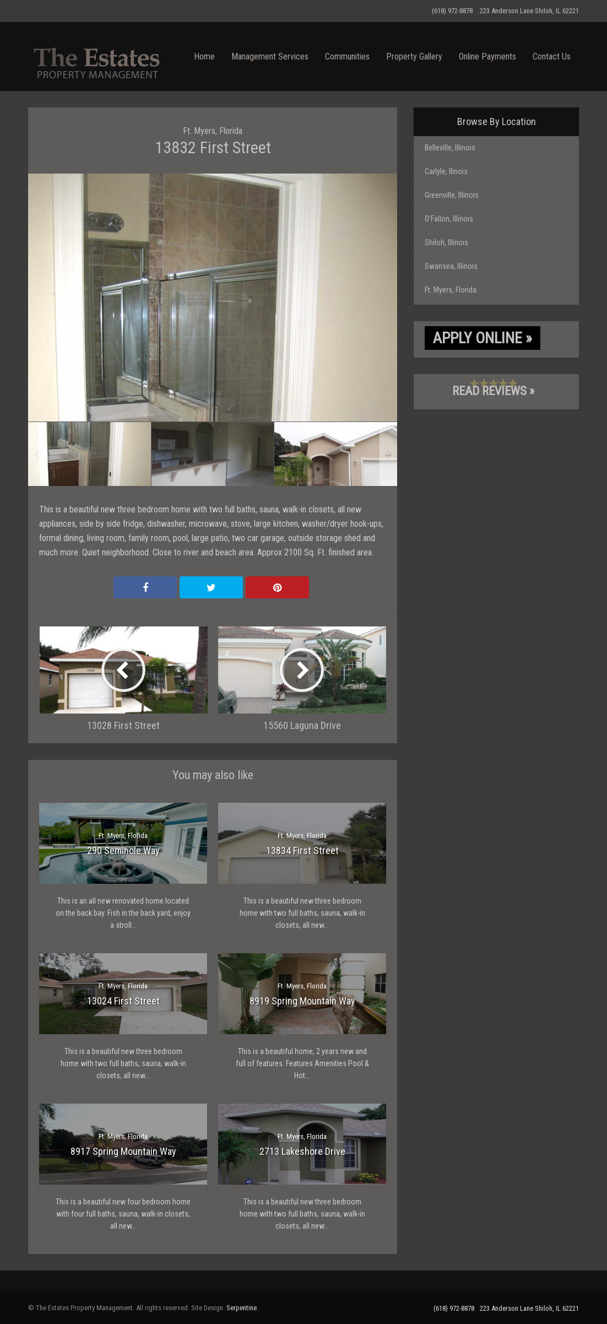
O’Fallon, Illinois (449, 218)
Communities (347, 56)
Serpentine (241, 1308)
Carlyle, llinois (446, 171)
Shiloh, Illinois (446, 242)
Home (204, 56)
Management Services (269, 56)
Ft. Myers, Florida (212, 131)
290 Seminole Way (123, 850)
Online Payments (487, 56)
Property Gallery (414, 56)
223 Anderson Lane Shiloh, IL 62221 (529, 11)
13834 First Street (302, 850)
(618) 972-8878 (452, 11)
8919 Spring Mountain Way (302, 1001)
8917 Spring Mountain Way (123, 1151)
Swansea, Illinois (451, 266)
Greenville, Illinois (452, 195)
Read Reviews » (493, 391)
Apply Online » (482, 338)
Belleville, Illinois (450, 147)
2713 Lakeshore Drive (302, 1151)
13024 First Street (123, 1001)
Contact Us (552, 56)
